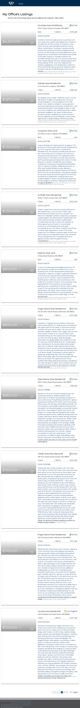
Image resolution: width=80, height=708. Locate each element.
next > (75, 692)
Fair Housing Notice (24, 705)
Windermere (26, 701)
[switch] (32, 42)
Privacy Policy (26, 703)
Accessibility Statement (9, 705)
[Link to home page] (11, 3)
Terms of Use (15, 703)
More (21, 4)
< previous (56, 692)
